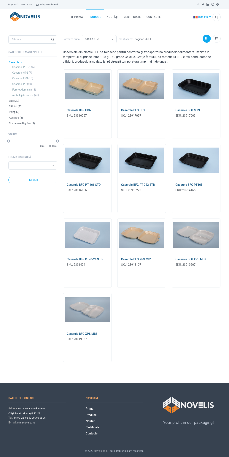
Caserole (15, 62)
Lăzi (14, 100)
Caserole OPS (22, 72)
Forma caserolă (19, 157)
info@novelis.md (47, 4)
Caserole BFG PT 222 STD (138, 184)
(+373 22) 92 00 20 (24, 417)
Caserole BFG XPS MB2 (191, 259)
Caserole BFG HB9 (133, 110)
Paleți (14, 111)
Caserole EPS (22, 78)
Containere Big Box (22, 123)
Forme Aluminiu (24, 89)
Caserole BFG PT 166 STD (84, 184)
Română (201, 16)
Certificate (92, 427)
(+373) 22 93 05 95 (20, 4)
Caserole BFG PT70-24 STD (85, 259)
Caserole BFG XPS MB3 (82, 334)
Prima (89, 408)
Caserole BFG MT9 (188, 110)
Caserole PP (22, 84)
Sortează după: (71, 39)
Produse (91, 415)
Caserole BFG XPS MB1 (136, 259)
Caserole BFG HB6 (79, 110)
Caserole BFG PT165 (189, 184)
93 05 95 (41, 417)
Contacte (91, 433)
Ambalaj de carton (25, 95)
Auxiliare (16, 117)
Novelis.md (100, 450)
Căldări (16, 106)
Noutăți (90, 421)
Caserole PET (23, 67)
